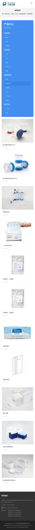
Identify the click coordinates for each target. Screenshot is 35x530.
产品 (16, 14)
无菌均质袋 (6, 379)
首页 (12, 14)
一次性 (7, 108)
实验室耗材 (22, 14)
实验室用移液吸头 (8, 447)
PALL (6, 92)
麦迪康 (7, 88)
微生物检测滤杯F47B (9, 145)
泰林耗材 (29, 14)
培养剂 (7, 46)
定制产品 (7, 104)
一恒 (6, 54)
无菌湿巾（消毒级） (9, 279)
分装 (6, 113)
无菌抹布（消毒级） (9, 312)
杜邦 (6, 79)
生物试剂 (7, 33)
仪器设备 (7, 50)
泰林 (6, 62)
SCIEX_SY (8, 96)
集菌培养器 (6, 212)
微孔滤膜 (5, 413)
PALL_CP (8, 67)
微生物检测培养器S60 (9, 480)
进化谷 (7, 100)
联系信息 (5, 495)
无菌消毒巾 (6, 346)
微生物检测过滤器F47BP (10, 178)
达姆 (6, 71)
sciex (6, 58)
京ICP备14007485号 (22, 527)
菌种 (6, 37)
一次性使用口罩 (7, 245)
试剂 (6, 41)
